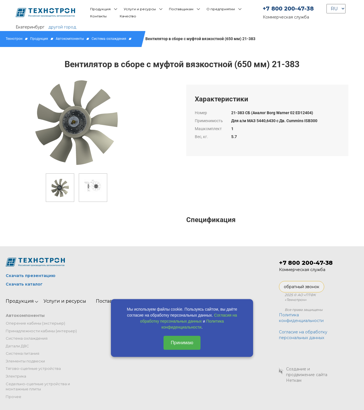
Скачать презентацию (30, 275)
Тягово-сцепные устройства (33, 368)
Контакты (98, 16)
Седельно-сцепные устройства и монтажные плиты (38, 386)
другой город (62, 27)
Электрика (16, 376)
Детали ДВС (17, 346)
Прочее (13, 396)
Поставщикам (181, 9)
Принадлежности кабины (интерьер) (41, 331)
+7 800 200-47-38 (288, 8)
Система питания (22, 353)
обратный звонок (301, 286)
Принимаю (182, 342)
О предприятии (220, 9)
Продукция (100, 9)
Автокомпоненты (70, 39)
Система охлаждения (109, 39)
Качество (128, 16)
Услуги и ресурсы (140, 9)
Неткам (293, 380)
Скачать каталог (24, 284)
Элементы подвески (25, 361)
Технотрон (14, 39)
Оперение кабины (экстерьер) (35, 323)
